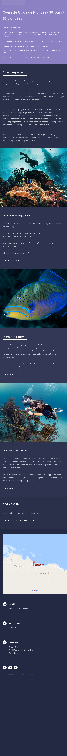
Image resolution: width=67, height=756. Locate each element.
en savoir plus (13, 374)
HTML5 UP (29, 674)
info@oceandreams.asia (18, 609)
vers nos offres (14, 261)
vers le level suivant (17, 521)
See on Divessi (35, 513)
